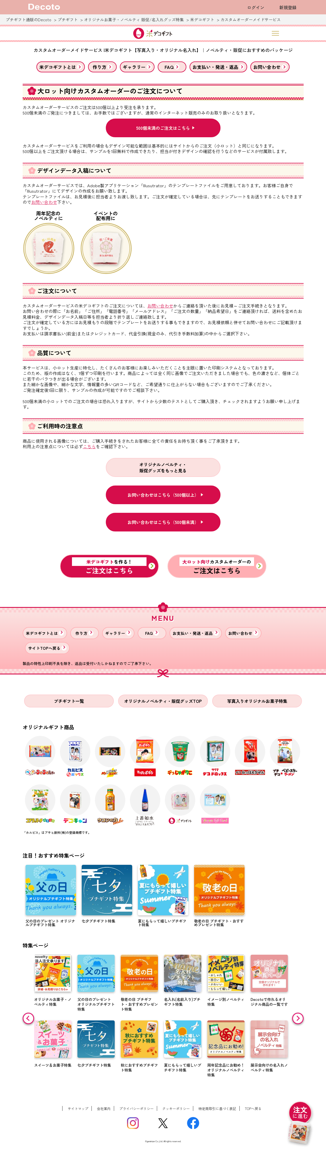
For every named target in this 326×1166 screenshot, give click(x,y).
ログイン (255, 7)
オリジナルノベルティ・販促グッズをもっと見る (163, 467)
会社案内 (104, 1108)
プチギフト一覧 (69, 701)
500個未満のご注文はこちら (163, 128)
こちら (89, 446)
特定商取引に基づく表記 (217, 1108)
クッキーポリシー (176, 1108)
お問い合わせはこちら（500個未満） (163, 522)
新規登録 (287, 7)
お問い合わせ (44, 202)
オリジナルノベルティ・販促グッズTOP (163, 701)
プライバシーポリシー (136, 1108)
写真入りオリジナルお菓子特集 (257, 701)
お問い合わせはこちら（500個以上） (163, 495)
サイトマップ (78, 1108)
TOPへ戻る (253, 1108)
